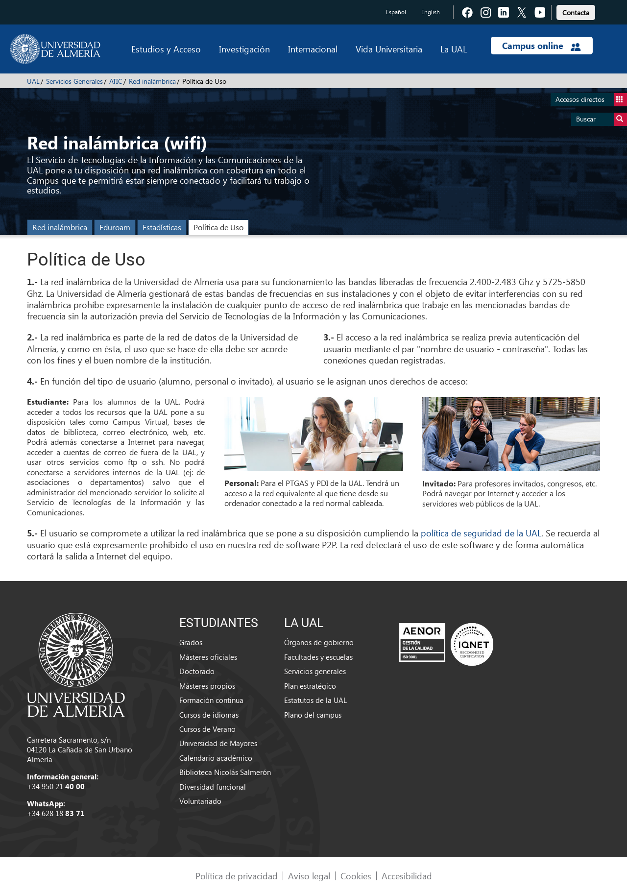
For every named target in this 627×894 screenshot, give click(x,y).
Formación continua (211, 700)
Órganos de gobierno (319, 642)
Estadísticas (162, 227)
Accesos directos (591, 99)
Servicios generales (315, 671)
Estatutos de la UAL (315, 700)
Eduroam (114, 227)
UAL (33, 81)
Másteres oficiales (208, 657)
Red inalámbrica (152, 81)
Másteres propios (207, 686)
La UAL (453, 49)
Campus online (541, 45)
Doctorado (197, 671)
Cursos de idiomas (209, 715)
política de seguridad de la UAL (481, 533)
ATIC (115, 81)
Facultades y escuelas (318, 657)
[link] (575, 11)
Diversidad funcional (212, 787)
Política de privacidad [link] (236, 876)
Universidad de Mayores (218, 743)
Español (396, 12)
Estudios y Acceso (166, 49)
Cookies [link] (355, 876)
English (430, 12)
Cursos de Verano (207, 729)
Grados (190, 642)
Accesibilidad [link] (407, 876)
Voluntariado (200, 801)
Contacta (575, 12)
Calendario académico (215, 758)
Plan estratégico (310, 686)
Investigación (244, 49)
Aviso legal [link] (309, 876)
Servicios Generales (74, 81)
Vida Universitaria (389, 49)
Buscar (601, 119)
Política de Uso (218, 227)
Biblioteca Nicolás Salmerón (225, 772)
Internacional (313, 49)
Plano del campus (312, 715)
